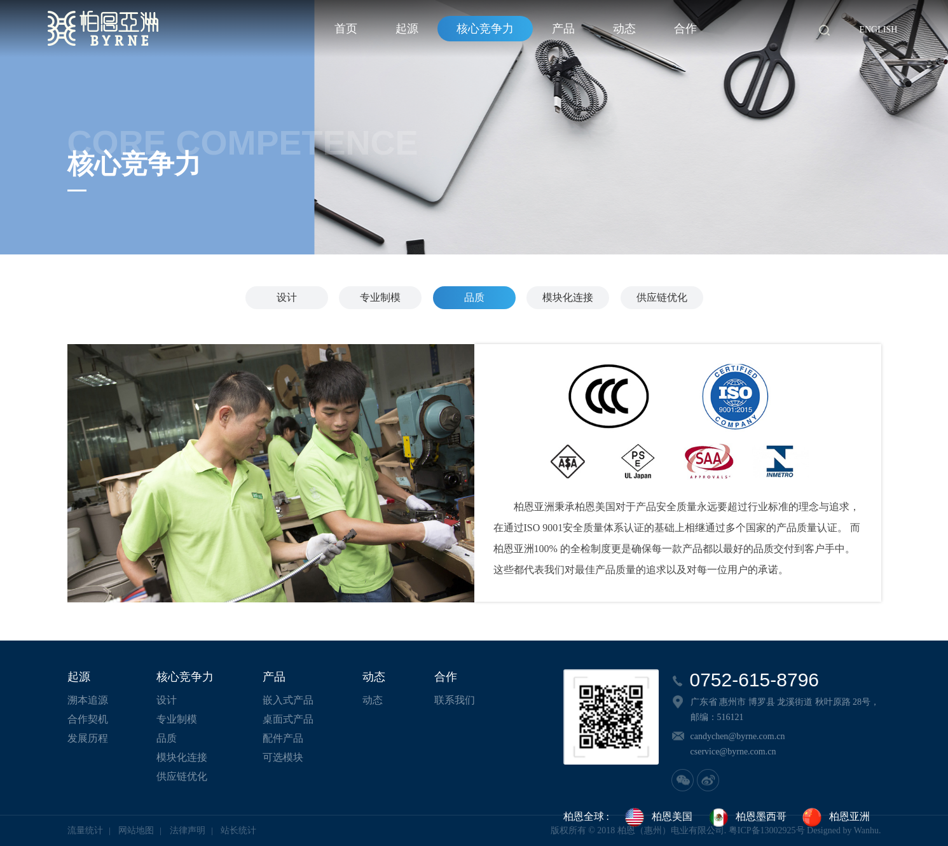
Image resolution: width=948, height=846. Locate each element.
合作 (685, 28)
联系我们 (454, 700)
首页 (345, 28)
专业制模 (380, 297)
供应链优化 (661, 297)
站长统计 (238, 830)
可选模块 (283, 757)
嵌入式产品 (288, 700)
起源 (406, 28)
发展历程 (87, 738)
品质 (474, 297)
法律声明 (187, 830)
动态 (624, 28)
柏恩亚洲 (835, 817)
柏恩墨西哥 (747, 817)
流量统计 (85, 830)
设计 (287, 297)
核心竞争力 (485, 28)
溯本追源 (87, 700)
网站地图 (136, 830)
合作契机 (87, 719)
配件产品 (283, 738)
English (878, 29)
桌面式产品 (288, 719)
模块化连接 (567, 297)
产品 (563, 28)
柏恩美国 (658, 817)
